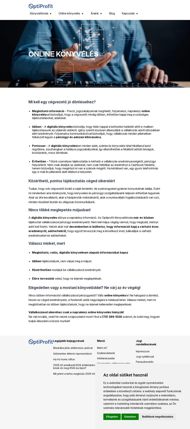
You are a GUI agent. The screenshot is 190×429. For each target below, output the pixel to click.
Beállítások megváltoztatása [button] (157, 416)
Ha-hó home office (64, 359)
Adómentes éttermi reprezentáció (72, 353)
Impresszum (142, 351)
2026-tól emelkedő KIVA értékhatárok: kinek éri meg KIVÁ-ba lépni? (75, 366)
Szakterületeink (106, 353)
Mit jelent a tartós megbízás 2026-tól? (74, 373)
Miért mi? (102, 347)
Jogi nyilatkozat (145, 356)
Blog (112, 13)
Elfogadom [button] (112, 416)
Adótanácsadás (106, 358)
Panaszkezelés (144, 361)
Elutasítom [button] (130, 416)
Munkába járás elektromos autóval (73, 347)
